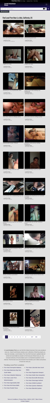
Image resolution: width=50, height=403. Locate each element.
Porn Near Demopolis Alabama (12, 367)
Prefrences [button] (4, 11)
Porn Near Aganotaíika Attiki (12, 382)
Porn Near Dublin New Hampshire (35, 375)
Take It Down (38, 399)
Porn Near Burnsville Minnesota (35, 377)
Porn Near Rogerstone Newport (34, 372)
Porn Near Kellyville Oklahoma (12, 375)
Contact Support (25, 401)
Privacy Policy (22, 399)
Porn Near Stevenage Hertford (34, 380)
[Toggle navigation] (46, 4)
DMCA (29, 399)
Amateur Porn (29, 1)
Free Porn (36, 1)
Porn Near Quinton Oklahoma (34, 385)
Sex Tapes (23, 1)
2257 (33, 399)
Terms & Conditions (13, 399)
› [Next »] (39, 337)
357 (32, 337)
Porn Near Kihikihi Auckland (33, 383)
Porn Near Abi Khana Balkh (11, 385)
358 (36, 337)
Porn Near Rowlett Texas (11, 388)
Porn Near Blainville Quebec (34, 388)
